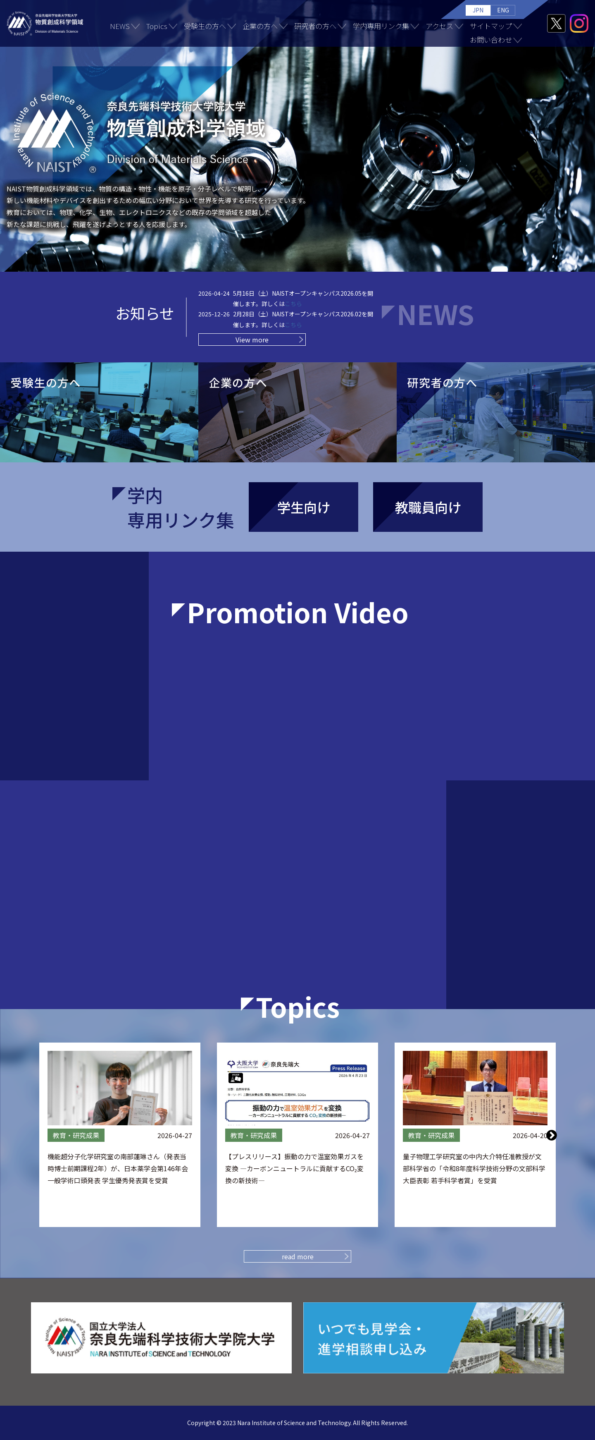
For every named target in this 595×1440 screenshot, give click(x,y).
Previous (44, 1135)
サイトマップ (491, 26)
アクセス (439, 26)
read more (298, 1256)
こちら (293, 303)
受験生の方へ (205, 26)
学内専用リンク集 (381, 26)
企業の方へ (260, 26)
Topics (156, 26)
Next (551, 1135)
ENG (503, 10)
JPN (478, 10)
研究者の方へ (315, 26)
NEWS (120, 26)
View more (252, 339)
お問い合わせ (491, 39)
